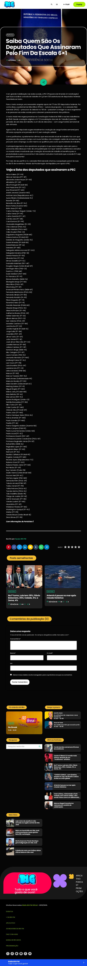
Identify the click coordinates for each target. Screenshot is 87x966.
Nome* (13, 653)
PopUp (79, 4)
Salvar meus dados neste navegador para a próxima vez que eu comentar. (43, 675)
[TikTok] (12, 953)
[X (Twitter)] (8, 953)
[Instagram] (21, 953)
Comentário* (15, 639)
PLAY (66, 4)
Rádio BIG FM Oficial (30, 905)
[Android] (30, 953)
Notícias (10, 35)
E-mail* (50, 653)
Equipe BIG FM (20, 539)
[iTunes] (16, 953)
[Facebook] (25, 953)
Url (11, 663)
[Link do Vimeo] (10, 4)
